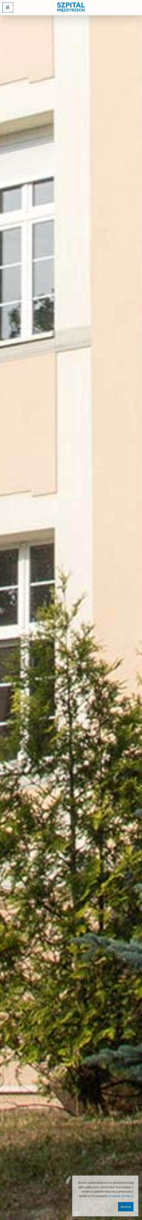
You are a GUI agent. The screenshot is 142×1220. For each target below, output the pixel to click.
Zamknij (125, 1206)
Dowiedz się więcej (121, 1196)
